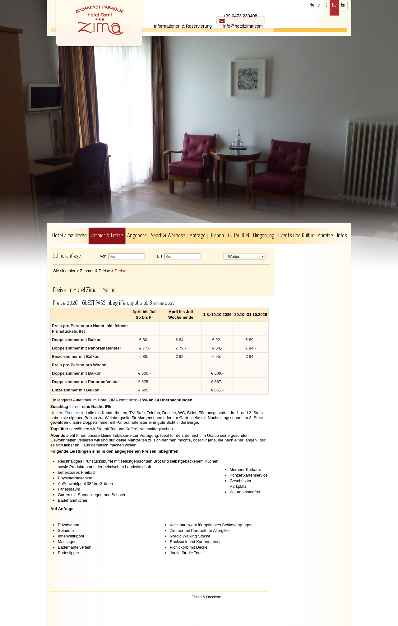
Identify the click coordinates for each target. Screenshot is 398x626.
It (325, 5)
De (334, 5)
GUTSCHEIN (238, 236)
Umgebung (263, 236)
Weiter (233, 256)
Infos (342, 236)
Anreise (325, 236)
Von (103, 256)
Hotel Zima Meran (69, 236)
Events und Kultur (296, 236)
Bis (159, 256)
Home (314, 5)
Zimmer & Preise (107, 236)
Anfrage (198, 236)
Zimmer (71, 412)
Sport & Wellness (168, 236)
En (343, 5)
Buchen (217, 236)
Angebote (137, 236)
